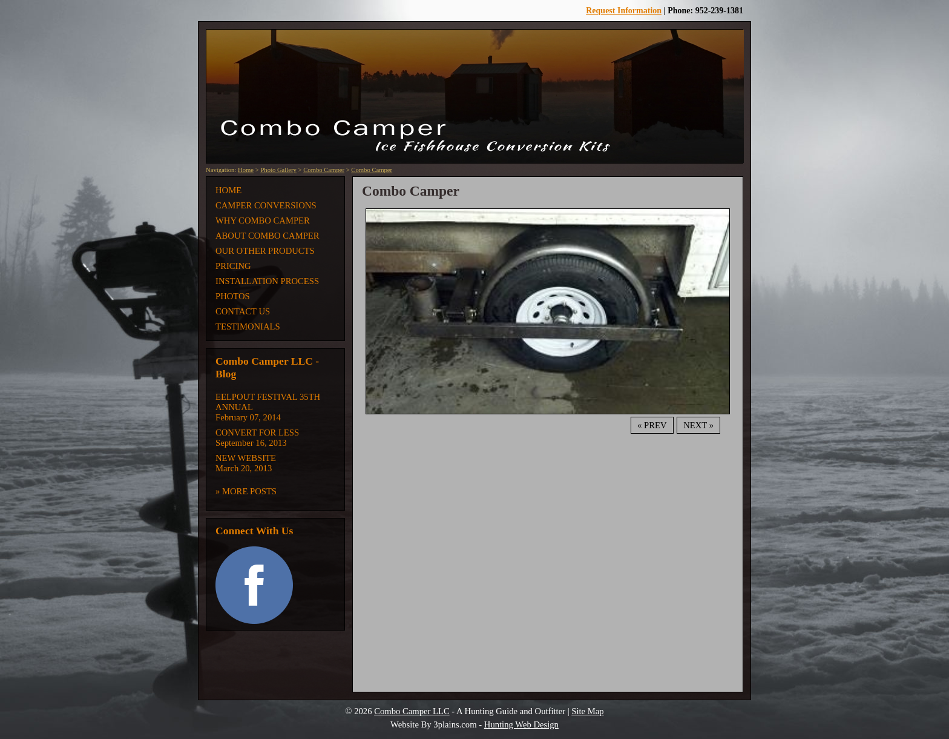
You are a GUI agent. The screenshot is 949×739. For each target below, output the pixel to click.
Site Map (587, 711)
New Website (245, 458)
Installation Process (267, 281)
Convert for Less (257, 432)
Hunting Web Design (521, 724)
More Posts (249, 491)
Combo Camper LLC (412, 711)
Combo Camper (323, 170)
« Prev (651, 425)
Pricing (233, 266)
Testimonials (247, 326)
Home (246, 170)
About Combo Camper (267, 235)
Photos (232, 296)
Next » (698, 425)
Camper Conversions (266, 205)
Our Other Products (265, 251)
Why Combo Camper (262, 220)
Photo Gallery (278, 170)
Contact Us (242, 311)
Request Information (624, 10)
